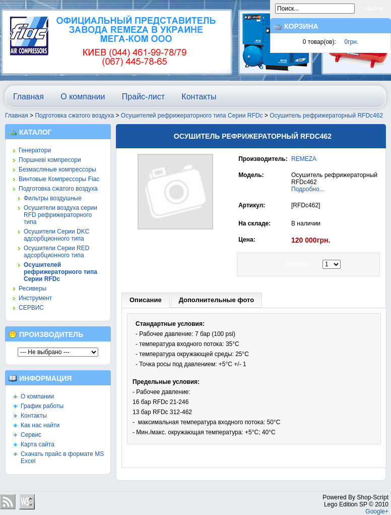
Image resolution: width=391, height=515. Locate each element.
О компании (82, 96)
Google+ (376, 511)
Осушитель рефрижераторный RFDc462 (326, 115)
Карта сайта (37, 444)
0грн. (352, 41)
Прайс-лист (143, 96)
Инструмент (35, 298)
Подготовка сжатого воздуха (74, 115)
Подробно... (307, 189)
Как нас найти (40, 425)
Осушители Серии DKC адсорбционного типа (56, 235)
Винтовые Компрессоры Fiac (59, 179)
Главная (28, 96)
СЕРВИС (31, 307)
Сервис (31, 434)
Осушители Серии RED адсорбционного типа (56, 252)
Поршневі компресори (50, 159)
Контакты (198, 96)
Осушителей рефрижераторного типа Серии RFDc (192, 115)
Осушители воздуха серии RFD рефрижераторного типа (60, 214)
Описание (145, 300)
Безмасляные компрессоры (57, 169)
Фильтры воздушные (53, 198)
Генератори (35, 150)
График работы (42, 406)
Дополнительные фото (216, 300)
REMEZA (303, 158)
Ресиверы (32, 288)
